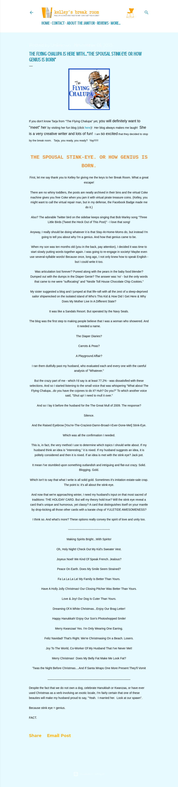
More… (115, 23)
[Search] (146, 11)
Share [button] (35, 735)
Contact (58, 23)
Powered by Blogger (89, 774)
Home (45, 23)
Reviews (102, 23)
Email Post (59, 735)
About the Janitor (81, 23)
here (88, 127)
